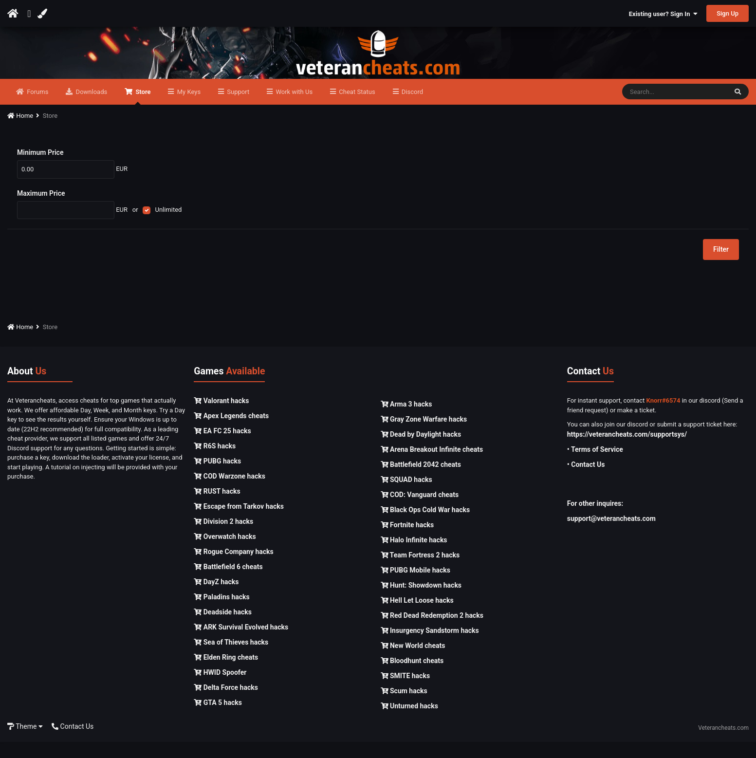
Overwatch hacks (225, 552)
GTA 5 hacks (218, 718)
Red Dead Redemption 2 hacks (432, 631)
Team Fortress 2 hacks (420, 571)
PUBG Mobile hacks (415, 586)
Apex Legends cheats (231, 432)
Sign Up (727, 13)
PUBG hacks (217, 477)
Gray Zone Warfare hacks (424, 435)
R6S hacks (215, 462)
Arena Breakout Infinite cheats (432, 465)
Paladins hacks (222, 613)
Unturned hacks (409, 722)
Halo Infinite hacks (414, 556)
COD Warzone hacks (229, 492)
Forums (36, 107)
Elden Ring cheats (226, 673)
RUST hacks (217, 507)
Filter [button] (721, 266)
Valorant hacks (221, 417)
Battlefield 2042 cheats (421, 480)
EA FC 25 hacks (222, 447)
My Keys (188, 107)
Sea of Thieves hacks (231, 658)
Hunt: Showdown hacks (421, 601)
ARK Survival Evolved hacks (241, 643)
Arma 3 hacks (406, 420)
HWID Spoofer (220, 688)
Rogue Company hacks (233, 568)
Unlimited (168, 225)
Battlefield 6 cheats (228, 583)
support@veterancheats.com (611, 534)
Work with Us (293, 107)
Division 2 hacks (223, 537)
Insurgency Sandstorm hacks (430, 646)
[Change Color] (43, 13)
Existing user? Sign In (663, 14)
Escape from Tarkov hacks (239, 522)
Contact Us (72, 742)
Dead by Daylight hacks (421, 450)
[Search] (674, 108)
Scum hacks (404, 707)
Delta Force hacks (226, 703)
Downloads (90, 107)
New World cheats (413, 662)
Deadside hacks (223, 628)
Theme (25, 742)
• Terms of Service (595, 465)
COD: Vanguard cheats (420, 511)
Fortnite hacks (407, 541)
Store (142, 112)
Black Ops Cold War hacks (425, 526)
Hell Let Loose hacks (417, 616)
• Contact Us (586, 480)
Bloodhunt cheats (412, 677)
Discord (411, 107)
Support (237, 107)
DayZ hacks (216, 598)
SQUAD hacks (406, 495)
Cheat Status (356, 107)
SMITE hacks (405, 692)
